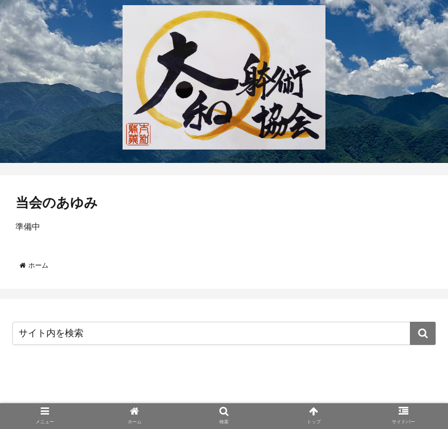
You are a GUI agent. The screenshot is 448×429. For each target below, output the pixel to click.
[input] (224, 333)
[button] (423, 333)
